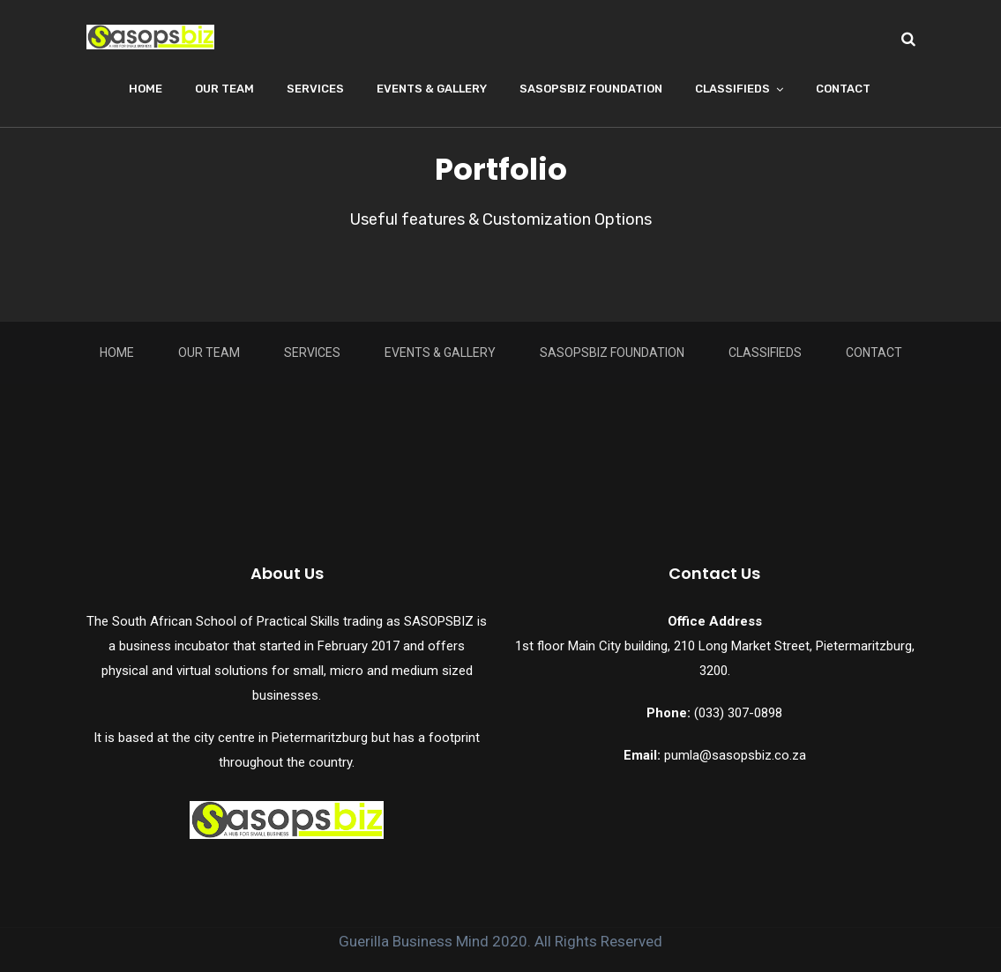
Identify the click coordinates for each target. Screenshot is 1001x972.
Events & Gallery (432, 88)
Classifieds (732, 88)
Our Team (224, 88)
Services (315, 88)
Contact (843, 88)
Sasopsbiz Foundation (590, 88)
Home (145, 88)
